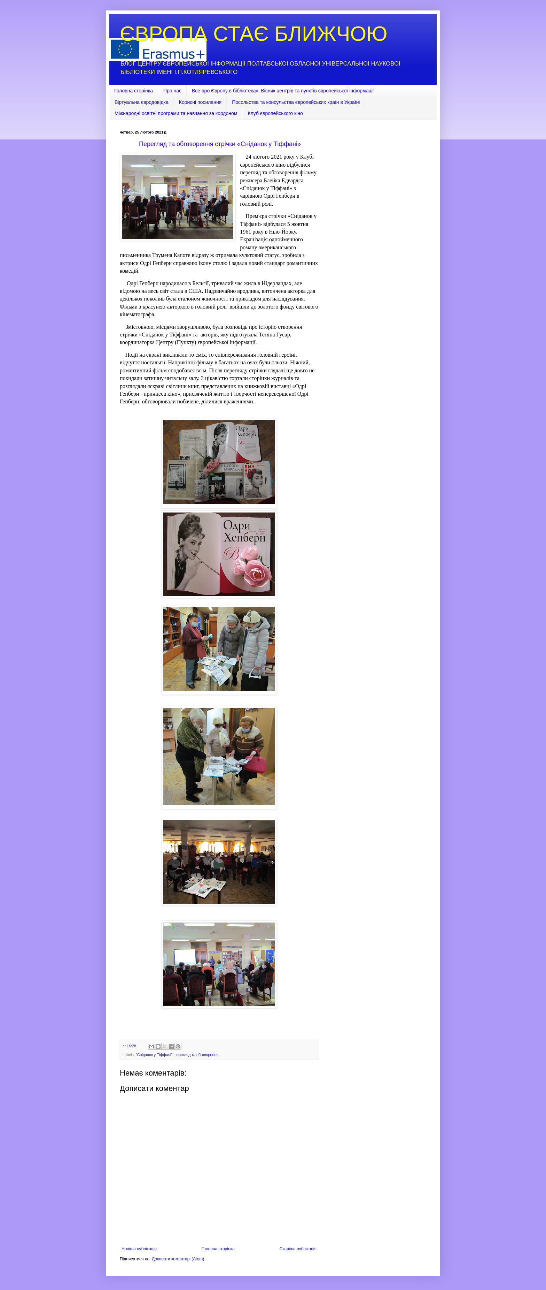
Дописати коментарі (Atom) (178, 1259)
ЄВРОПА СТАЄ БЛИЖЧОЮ (254, 33)
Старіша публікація (298, 1248)
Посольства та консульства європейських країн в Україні (296, 102)
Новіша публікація (139, 1248)
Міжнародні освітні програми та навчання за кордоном (176, 113)
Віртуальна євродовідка (142, 102)
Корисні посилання (200, 102)
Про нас (172, 90)
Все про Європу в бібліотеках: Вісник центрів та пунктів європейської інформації (283, 90)
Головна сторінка (133, 90)
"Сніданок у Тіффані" (154, 1055)
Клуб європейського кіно (275, 113)
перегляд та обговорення (196, 1055)
